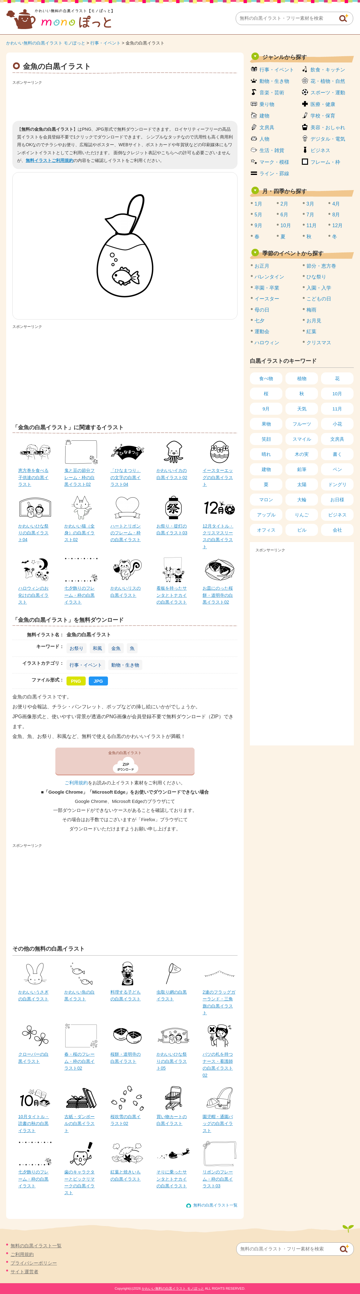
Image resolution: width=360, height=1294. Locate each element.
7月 (310, 214)
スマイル (302, 439)
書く (337, 454)
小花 (337, 423)
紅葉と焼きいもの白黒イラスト (125, 1175)
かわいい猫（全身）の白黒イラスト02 (79, 533)
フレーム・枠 (325, 162)
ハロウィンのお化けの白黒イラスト (33, 595)
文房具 (266, 127)
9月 (258, 225)
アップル (266, 514)
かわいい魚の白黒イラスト (79, 995)
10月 (286, 225)
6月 (284, 214)
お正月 (262, 266)
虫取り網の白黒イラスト (171, 995)
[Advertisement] (125, 101)
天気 (301, 408)
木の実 (302, 454)
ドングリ (337, 484)
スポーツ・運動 (328, 92)
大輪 (301, 499)
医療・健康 (323, 104)
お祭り (77, 648)
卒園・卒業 (267, 288)
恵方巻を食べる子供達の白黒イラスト (33, 477)
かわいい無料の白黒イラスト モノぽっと (45, 42)
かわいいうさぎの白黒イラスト (33, 995)
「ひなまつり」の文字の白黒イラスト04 (125, 477)
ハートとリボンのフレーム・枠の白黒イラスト (125, 533)
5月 (258, 214)
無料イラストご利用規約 (49, 160)
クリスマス (318, 342)
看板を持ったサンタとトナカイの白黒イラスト (171, 595)
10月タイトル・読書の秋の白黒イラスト (33, 1123)
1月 (258, 203)
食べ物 (266, 378)
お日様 (337, 499)
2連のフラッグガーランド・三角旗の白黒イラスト (219, 1002)
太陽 (301, 484)
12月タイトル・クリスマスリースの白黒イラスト (218, 536)
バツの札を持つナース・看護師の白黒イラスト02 (218, 1064)
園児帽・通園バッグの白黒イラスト (218, 1123)
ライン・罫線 (274, 173)
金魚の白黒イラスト (125, 753)
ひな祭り (316, 276)
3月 (310, 203)
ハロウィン (267, 342)
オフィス (266, 529)
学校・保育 (323, 115)
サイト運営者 (24, 1271)
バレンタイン (269, 276)
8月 (336, 214)
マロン (266, 499)
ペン (337, 469)
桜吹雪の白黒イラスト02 (125, 1120)
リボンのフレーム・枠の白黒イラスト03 (218, 1178)
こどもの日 (318, 298)
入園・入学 (318, 288)
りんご (302, 514)
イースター (267, 298)
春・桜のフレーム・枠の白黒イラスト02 (79, 1061)
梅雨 (311, 309)
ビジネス (320, 150)
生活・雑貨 (271, 150)
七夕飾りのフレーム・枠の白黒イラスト (79, 595)
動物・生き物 (125, 665)
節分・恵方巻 (321, 266)
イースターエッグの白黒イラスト (218, 477)
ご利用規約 (76, 782)
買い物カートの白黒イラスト (171, 1120)
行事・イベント (105, 42)
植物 (301, 378)
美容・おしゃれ (328, 127)
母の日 (262, 309)
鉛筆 (301, 469)
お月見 (313, 320)
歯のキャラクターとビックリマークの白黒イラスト (79, 1182)
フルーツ (302, 423)
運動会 (262, 331)
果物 (266, 423)
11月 (311, 225)
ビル (301, 529)
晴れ (266, 454)
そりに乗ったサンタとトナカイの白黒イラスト (171, 1178)
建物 (264, 115)
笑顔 (266, 439)
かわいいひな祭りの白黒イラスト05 (171, 1061)
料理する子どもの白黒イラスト (125, 995)
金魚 (116, 648)
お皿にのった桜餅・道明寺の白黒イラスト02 (218, 595)
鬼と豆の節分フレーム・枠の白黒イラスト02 (79, 477)
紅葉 (311, 331)
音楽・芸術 (271, 92)
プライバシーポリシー (34, 1263)
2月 (284, 203)
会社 (337, 529)
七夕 (259, 320)
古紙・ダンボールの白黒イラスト (79, 1123)
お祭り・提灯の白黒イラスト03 (171, 529)
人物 (264, 139)
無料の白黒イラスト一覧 (215, 1205)
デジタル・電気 (328, 139)
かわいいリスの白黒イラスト (125, 591)
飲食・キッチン (328, 69)
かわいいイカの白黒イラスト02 (171, 474)
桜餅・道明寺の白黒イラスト (125, 1057)
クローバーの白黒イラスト (33, 1057)
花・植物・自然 (328, 81)
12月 (337, 225)
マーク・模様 (274, 162)
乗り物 (266, 104)
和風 (97, 648)
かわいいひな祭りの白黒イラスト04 (33, 533)
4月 (336, 203)
